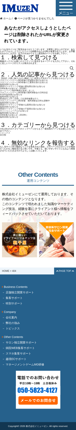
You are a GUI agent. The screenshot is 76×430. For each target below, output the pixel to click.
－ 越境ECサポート (14, 359)
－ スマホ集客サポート (16, 353)
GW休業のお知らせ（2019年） (14, 115)
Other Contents (12, 337)
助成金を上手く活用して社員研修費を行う (19, 99)
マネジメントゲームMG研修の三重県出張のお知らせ (24, 82)
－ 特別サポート (12, 303)
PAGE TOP (65, 271)
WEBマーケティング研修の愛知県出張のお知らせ (22, 86)
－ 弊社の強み (11, 323)
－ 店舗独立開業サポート (18, 292)
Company (9, 312)
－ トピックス (11, 328)
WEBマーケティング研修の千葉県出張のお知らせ (22, 109)
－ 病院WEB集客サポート (18, 348)
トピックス (5, 133)
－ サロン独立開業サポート (19, 342)
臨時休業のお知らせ (9, 84)
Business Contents (15, 286)
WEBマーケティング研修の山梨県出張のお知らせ (22, 105)
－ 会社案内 (9, 317)
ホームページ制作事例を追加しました (17, 90)
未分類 (3, 135)
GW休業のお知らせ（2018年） (14, 88)
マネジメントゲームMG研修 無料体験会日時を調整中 (25, 101)
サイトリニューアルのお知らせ (14, 111)
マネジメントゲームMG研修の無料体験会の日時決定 (24, 92)
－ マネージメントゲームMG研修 (23, 364)
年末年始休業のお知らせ (11, 94)
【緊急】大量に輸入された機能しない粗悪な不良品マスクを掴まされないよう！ (36, 78)
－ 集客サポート (12, 297)
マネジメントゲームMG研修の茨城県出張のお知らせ (24, 80)
